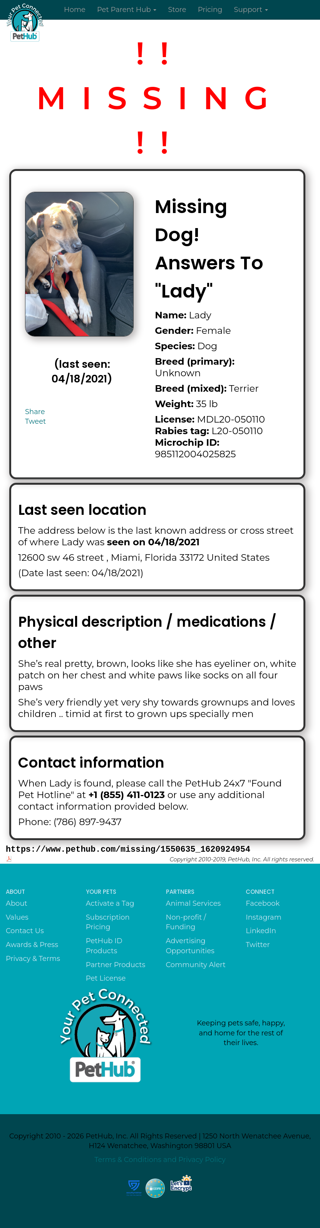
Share (35, 412)
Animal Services (193, 903)
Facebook (263, 903)
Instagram (263, 917)
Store (177, 9)
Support (251, 9)
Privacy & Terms (33, 958)
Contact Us (25, 931)
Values (17, 917)
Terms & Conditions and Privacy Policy (160, 1159)
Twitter (258, 944)
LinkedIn (261, 931)
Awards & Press (32, 944)
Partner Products (115, 965)
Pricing (210, 9)
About (16, 903)
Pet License (106, 978)
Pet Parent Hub (127, 9)
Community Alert (196, 965)
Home (74, 9)
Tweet (35, 421)
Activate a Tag (110, 903)
